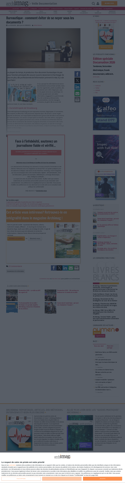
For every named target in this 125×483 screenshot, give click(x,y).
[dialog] (62, 468)
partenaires (12, 465)
